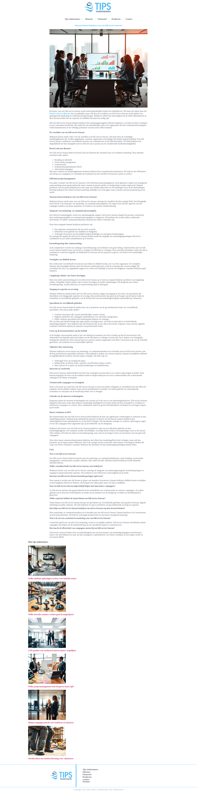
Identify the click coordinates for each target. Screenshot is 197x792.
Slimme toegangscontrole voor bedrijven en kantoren (50, 723)
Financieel (102, 19)
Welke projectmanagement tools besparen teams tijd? (51, 686)
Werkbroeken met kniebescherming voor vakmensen (50, 758)
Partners (86, 782)
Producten (116, 19)
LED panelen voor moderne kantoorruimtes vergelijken (52, 650)
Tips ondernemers (72, 19)
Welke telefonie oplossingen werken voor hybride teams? (52, 578)
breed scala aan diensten (60, 113)
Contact (129, 19)
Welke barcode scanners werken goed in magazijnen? (51, 614)
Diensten (89, 19)
